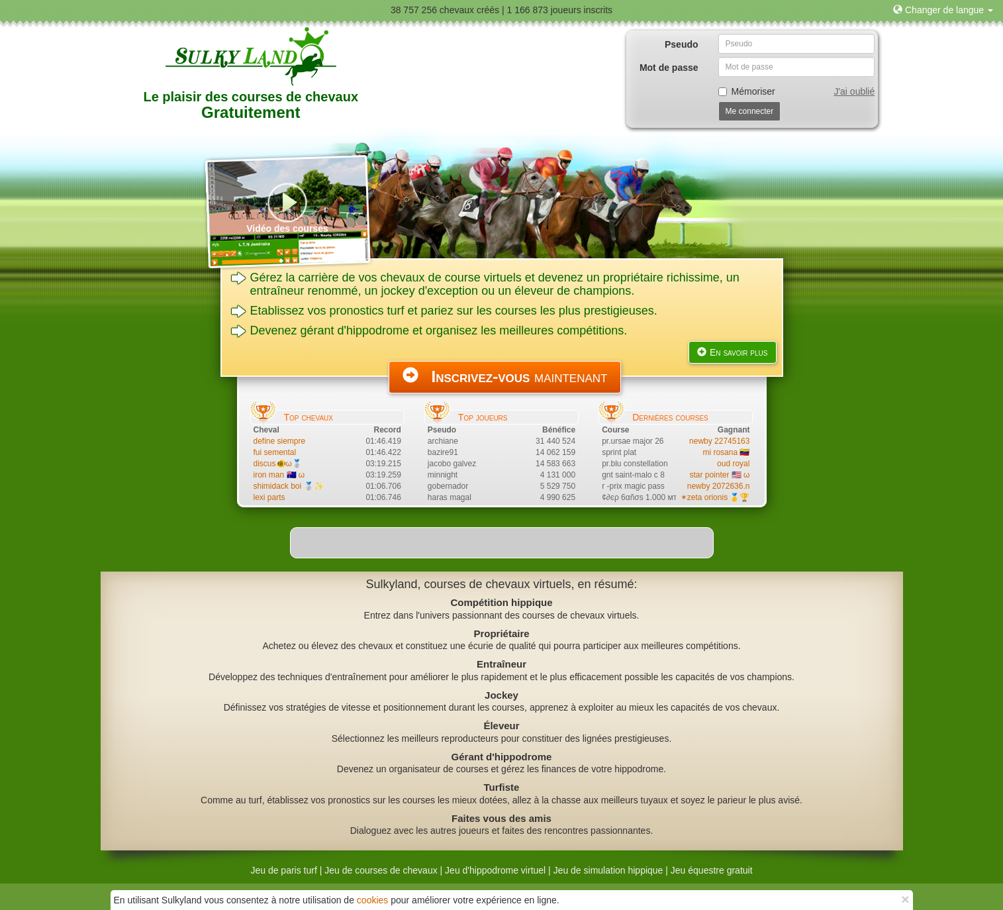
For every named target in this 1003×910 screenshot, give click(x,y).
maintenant (505, 376)
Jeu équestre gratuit (712, 870)
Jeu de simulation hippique (608, 870)
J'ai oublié (854, 91)
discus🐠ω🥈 (278, 463)
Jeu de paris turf (283, 870)
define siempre (280, 441)
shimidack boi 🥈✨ (289, 486)
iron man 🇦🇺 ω (279, 475)
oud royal (733, 463)
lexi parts (269, 497)
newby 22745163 (719, 441)
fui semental (275, 452)
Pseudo (681, 44)
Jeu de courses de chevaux (380, 870)
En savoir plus (732, 352)
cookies (372, 900)
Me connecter (750, 111)
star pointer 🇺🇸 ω (719, 475)
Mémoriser (746, 91)
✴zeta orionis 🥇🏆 (715, 497)
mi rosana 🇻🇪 (725, 452)
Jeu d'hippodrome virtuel (495, 870)
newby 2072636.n (718, 486)
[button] (943, 10)
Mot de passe (669, 67)
